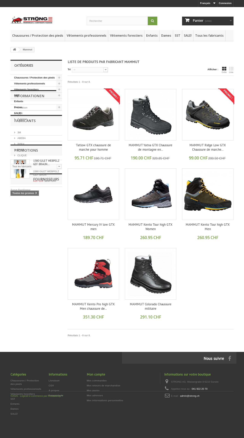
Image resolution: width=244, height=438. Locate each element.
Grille (224, 69)
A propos (22, 149)
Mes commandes (97, 380)
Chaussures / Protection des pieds (37, 35)
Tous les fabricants (209, 35)
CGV (20, 143)
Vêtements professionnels (86, 35)
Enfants (152, 35)
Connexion (225, 3)
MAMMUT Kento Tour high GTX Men (208, 226)
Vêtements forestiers (126, 35)
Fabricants (25, 164)
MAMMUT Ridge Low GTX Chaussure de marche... (207, 147)
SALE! (188, 35)
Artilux (20, 185)
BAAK (20, 191)
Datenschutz (56, 395)
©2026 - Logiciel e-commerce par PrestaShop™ (36, 427)
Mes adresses (95, 395)
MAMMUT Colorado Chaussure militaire (150, 306)
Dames (166, 35)
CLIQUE (22, 197)
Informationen (29, 127)
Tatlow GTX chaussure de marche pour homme (93, 147)
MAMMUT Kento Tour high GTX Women (150, 226)
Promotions (26, 222)
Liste (231, 69)
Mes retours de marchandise (103, 385)
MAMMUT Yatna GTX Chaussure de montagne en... (150, 147)
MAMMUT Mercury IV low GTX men (93, 226)
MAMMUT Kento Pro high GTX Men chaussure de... (93, 306)
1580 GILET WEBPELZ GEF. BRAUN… (46, 234)
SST (177, 35)
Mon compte (96, 374)
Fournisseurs (27, 279)
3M (19, 174)
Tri (69, 69)
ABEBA (21, 179)
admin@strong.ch (190, 395)
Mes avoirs (93, 390)
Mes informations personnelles (105, 400)
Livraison (22, 138)
